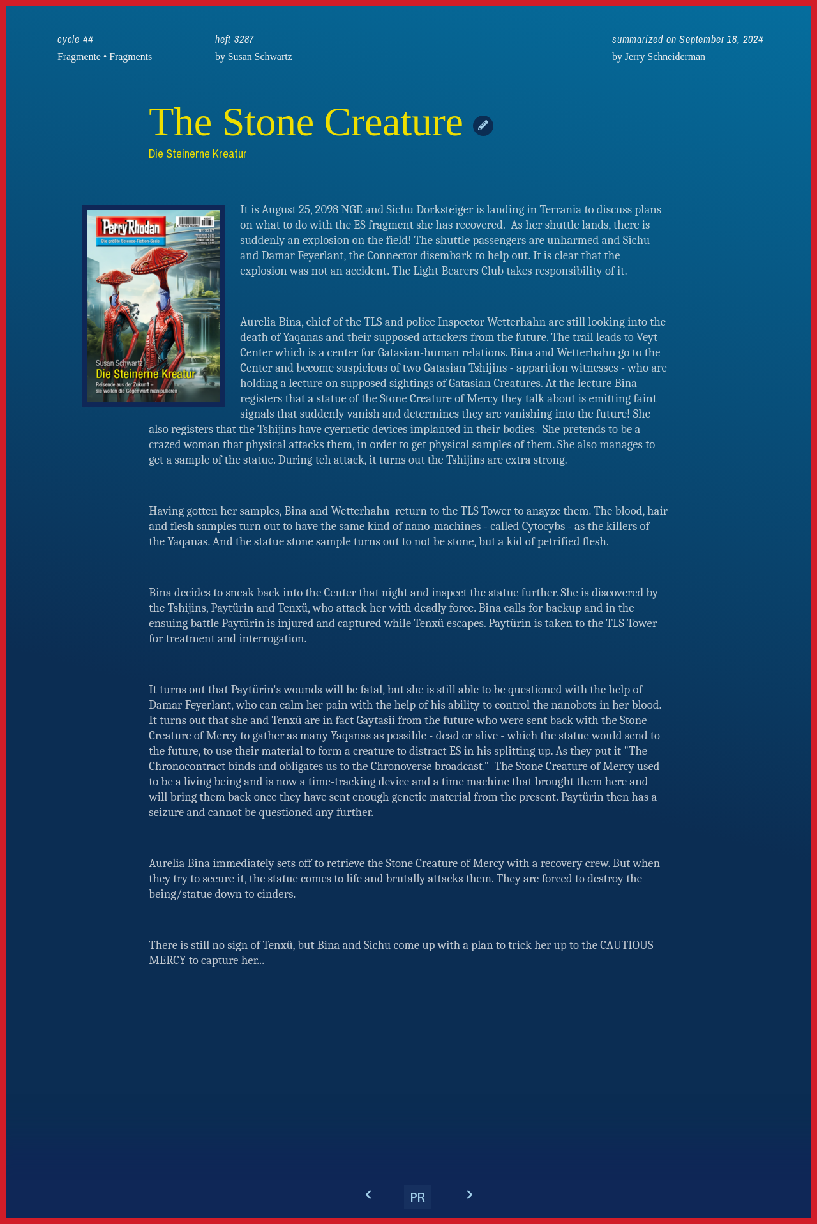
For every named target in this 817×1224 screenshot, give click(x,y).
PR (417, 1196)
